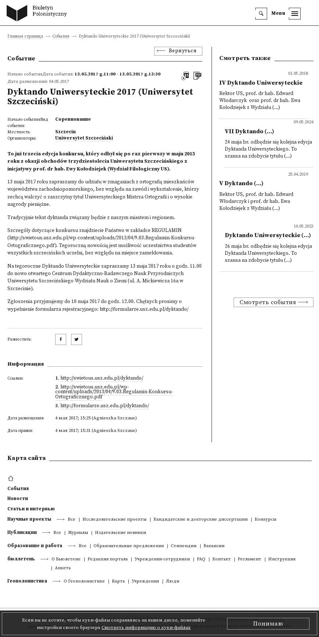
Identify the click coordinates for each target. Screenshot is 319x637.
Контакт (221, 559)
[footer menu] (11, 478)
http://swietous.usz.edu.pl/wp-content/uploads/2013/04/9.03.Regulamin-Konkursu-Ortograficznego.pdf (114, 392)
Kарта (118, 582)
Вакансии (213, 546)
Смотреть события (268, 302)
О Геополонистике (84, 582)
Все (71, 520)
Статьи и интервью (31, 509)
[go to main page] (38, 14)
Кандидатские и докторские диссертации (200, 520)
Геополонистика (27, 581)
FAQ (201, 559)
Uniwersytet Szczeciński (84, 138)
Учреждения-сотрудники (162, 559)
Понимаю (268, 623)
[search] (261, 14)
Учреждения (145, 582)
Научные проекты (29, 519)
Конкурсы (265, 520)
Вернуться (183, 51)
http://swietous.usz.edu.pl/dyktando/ (101, 378)
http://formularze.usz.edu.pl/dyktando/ (104, 406)
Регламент (249, 559)
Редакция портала (108, 559)
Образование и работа (34, 546)
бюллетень (21, 559)
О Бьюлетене (66, 559)
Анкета (63, 568)
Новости (17, 498)
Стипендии (183, 546)
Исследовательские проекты (114, 520)
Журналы (78, 533)
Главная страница (25, 36)
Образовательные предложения (128, 546)
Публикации (22, 532)
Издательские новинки (120, 533)
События (60, 36)
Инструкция (281, 559)
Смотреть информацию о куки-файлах (146, 627)
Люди (172, 582)
